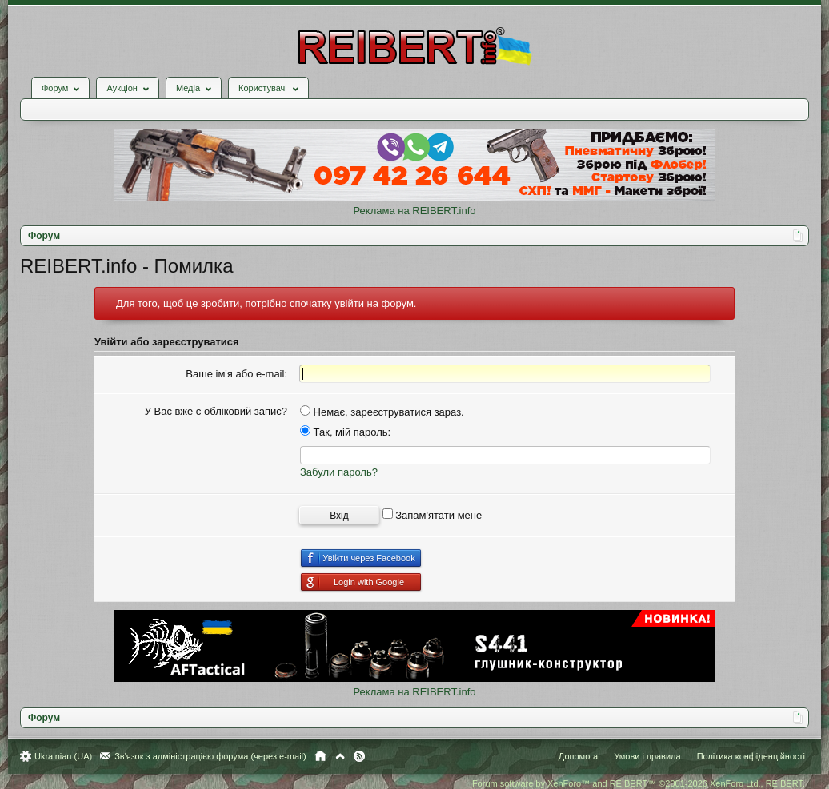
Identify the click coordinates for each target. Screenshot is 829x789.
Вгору (340, 756)
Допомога (578, 756)
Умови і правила (647, 756)
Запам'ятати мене (432, 515)
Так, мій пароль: (345, 432)
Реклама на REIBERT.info (414, 211)
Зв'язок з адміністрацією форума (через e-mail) (210, 756)
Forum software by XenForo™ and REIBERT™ (638, 783)
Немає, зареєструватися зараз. (382, 412)
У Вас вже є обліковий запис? (216, 411)
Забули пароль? (339, 472)
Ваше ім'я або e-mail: (236, 374)
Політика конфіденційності (751, 756)
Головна (320, 756)
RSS (359, 756)
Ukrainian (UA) (63, 756)
